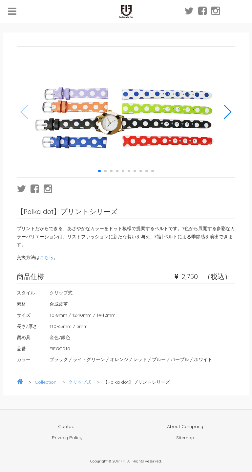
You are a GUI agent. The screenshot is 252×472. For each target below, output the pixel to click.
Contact (67, 426)
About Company (185, 426)
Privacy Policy (67, 437)
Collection (45, 382)
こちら (46, 257)
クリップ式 (79, 382)
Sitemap (185, 437)
